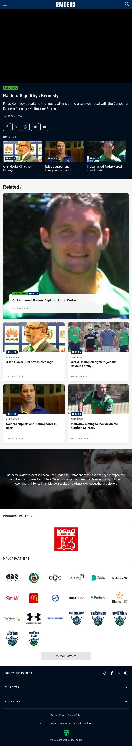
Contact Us (64, 723)
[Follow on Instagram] (125, 673)
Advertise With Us (82, 723)
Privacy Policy (74, 715)
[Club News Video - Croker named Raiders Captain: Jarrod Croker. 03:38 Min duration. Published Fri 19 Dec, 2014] (66, 256)
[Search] (127, 4)
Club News (10, 88)
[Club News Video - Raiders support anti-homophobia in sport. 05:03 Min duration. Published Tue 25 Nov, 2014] (34, 413)
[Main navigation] (5, 4)
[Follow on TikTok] (104, 673)
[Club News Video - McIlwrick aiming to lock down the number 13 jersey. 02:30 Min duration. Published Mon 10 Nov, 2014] (98, 413)
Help (53, 723)
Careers (44, 723)
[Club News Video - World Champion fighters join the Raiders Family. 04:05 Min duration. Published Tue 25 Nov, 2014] (98, 351)
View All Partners (66, 656)
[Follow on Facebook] (111, 673)
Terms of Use (57, 715)
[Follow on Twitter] (118, 673)
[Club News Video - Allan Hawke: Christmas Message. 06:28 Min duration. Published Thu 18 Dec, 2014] (34, 351)
